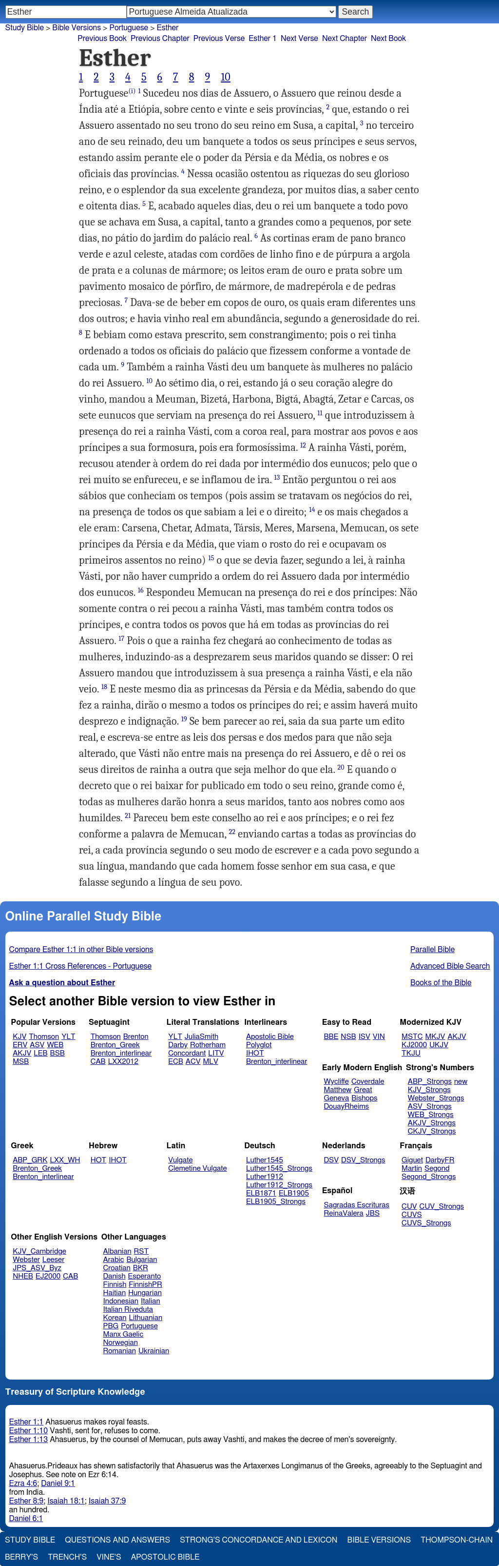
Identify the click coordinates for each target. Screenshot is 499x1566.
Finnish (115, 1284)
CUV (409, 1206)
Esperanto (144, 1276)
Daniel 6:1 (26, 1519)
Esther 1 (263, 38)
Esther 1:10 (28, 1431)
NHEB (23, 1276)
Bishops (364, 1098)
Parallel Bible (432, 950)
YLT (68, 1036)
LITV (216, 1053)
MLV (210, 1061)
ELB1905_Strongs (276, 1201)
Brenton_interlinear (121, 1053)
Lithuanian (145, 1318)
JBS (373, 1213)
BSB (57, 1053)
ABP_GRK (30, 1160)
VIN (379, 1036)
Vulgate (180, 1160)
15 (211, 558)
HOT (98, 1160)
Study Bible (24, 28)
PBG (111, 1326)
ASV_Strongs (430, 1106)
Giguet (412, 1160)
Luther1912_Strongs (279, 1185)
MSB (21, 1061)
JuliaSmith (201, 1036)
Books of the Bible (441, 983)
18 (104, 687)
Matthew (338, 1090)
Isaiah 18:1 (66, 1501)
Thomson (44, 1036)
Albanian (117, 1251)
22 (232, 832)
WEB (55, 1045)
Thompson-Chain (457, 1540)
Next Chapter (344, 38)
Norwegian (120, 1342)
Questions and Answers (117, 1540)
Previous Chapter (160, 38)
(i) (131, 91)
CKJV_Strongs (432, 1131)
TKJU (411, 1053)
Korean (115, 1318)
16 (141, 590)
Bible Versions (76, 28)
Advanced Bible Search (450, 966)
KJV (19, 1036)
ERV (20, 1045)
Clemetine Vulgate (197, 1168)
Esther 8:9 (26, 1501)
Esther (168, 28)
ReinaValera (344, 1213)
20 (341, 767)
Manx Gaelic (123, 1334)
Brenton (136, 1036)
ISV (364, 1036)
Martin (412, 1168)
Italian (150, 1301)
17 (121, 638)
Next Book (388, 38)
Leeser (53, 1259)
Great (363, 1090)
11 (319, 413)
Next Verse (299, 38)
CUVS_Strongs (426, 1223)
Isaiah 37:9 (107, 1501)
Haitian (114, 1293)
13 (277, 477)
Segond (436, 1168)
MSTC (412, 1036)
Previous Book (102, 38)
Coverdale (367, 1081)
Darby (178, 1045)
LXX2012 (123, 1061)
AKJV (22, 1053)
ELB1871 (261, 1193)
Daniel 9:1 (58, 1483)
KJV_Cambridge (39, 1251)
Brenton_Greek (115, 1045)
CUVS (412, 1215)
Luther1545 (264, 1160)
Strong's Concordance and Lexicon (258, 1540)
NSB (348, 1036)
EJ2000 (48, 1276)
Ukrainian (153, 1351)
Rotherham (208, 1045)
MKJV (435, 1036)
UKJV (438, 1045)
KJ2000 (414, 1045)
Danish (114, 1276)
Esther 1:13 (28, 1440)
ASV (37, 1045)
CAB (98, 1061)
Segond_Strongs (429, 1176)
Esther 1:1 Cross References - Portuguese (80, 966)
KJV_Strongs (429, 1090)
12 (303, 445)
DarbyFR (440, 1160)
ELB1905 (294, 1193)
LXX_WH (65, 1160)
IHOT (255, 1053)
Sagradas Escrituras (356, 1205)
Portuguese (139, 1326)
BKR (140, 1268)
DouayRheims (346, 1106)
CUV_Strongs (442, 1206)
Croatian (117, 1268)
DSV (331, 1160)
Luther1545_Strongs (279, 1168)
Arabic (113, 1259)
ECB (175, 1061)
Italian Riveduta (128, 1309)
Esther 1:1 (26, 1422)
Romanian (119, 1351)
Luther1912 (264, 1176)
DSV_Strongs (363, 1160)
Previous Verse (219, 38)
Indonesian (121, 1301)
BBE (331, 1036)
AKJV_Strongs (432, 1123)
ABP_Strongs (430, 1081)
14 (312, 510)
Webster (26, 1259)
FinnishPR (145, 1284)
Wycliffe (336, 1081)
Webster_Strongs (436, 1098)
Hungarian (145, 1293)
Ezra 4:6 (23, 1483)
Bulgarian (141, 1259)
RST (141, 1251)
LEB (40, 1053)
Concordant (187, 1053)
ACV (193, 1061)
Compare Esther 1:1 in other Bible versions (81, 950)
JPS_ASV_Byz (37, 1268)
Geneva (336, 1098)
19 (184, 719)
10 (225, 77)
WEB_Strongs (431, 1115)
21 (128, 816)
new (460, 1081)
